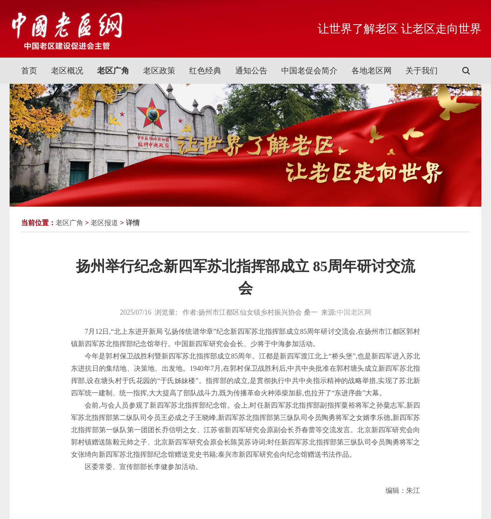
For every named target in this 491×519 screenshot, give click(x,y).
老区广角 (113, 70)
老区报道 (104, 223)
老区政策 (159, 70)
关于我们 (421, 70)
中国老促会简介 (309, 70)
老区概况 (67, 70)
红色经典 (205, 70)
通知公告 (251, 70)
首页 (29, 70)
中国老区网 (354, 312)
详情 (133, 223)
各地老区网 (371, 70)
